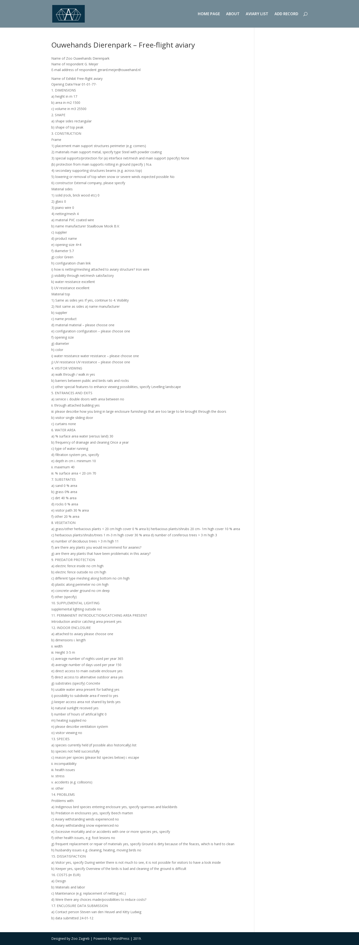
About (233, 14)
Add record (286, 14)
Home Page (209, 14)
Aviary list (257, 14)
